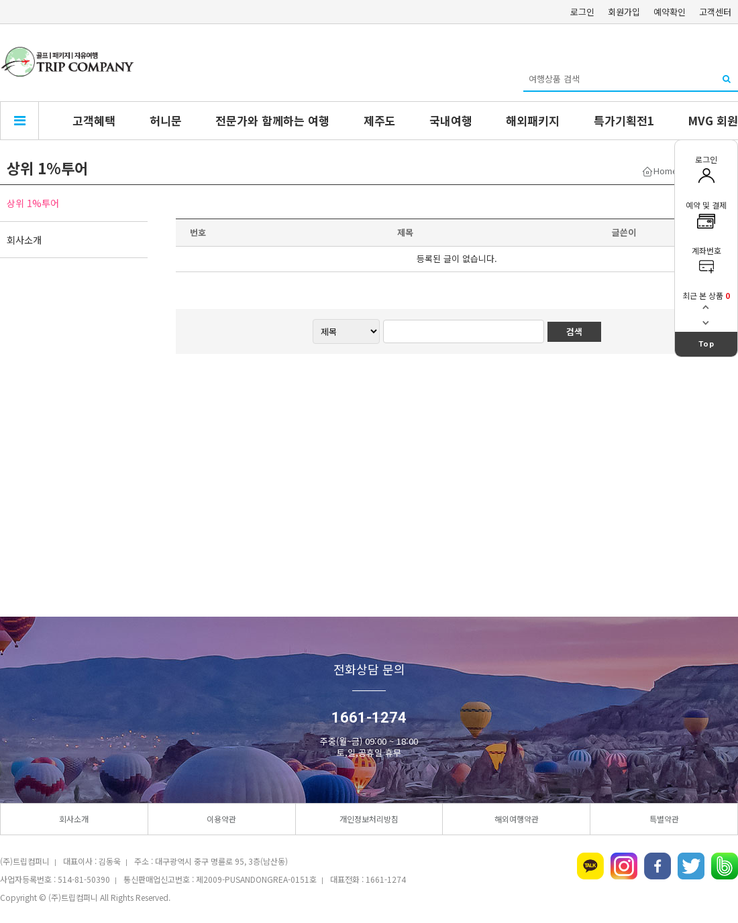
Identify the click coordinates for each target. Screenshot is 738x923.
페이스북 (657, 866)
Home (665, 170)
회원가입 (624, 11)
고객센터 (715, 11)
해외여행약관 (516, 818)
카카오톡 (590, 866)
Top (706, 344)
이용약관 (221, 818)
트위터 (691, 866)
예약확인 (669, 11)
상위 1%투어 (33, 203)
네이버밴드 (724, 866)
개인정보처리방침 (369, 818)
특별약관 (664, 818)
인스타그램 (624, 866)
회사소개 (24, 240)
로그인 (582, 11)
